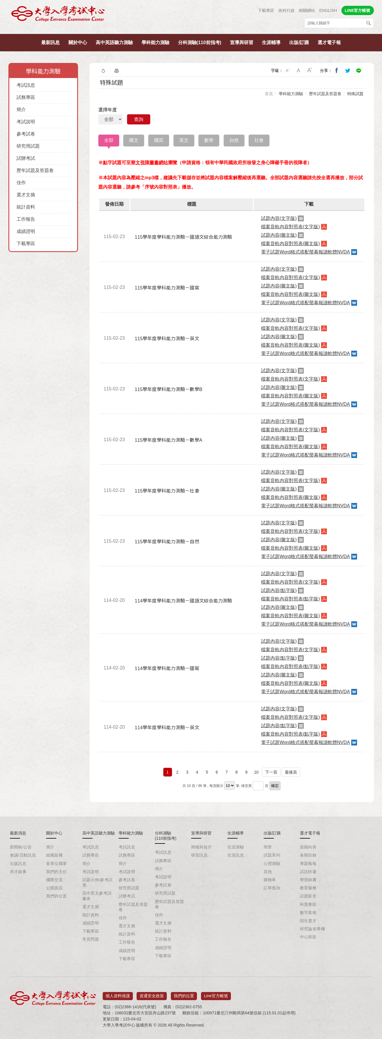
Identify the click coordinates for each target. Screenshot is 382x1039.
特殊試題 (355, 93)
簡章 (268, 847)
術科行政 (286, 10)
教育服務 (308, 888)
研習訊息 (199, 855)
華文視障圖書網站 (149, 162)
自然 (234, 140)
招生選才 (308, 920)
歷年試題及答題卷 (35, 170)
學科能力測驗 (155, 42)
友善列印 (116, 70)
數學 (208, 140)
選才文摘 (26, 194)
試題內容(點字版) (279, 590)
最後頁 (291, 772)
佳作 (21, 182)
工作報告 (26, 219)
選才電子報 (329, 42)
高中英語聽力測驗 (114, 42)
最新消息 (18, 833)
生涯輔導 (271, 42)
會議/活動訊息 (23, 855)
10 (256, 772)
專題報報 (308, 863)
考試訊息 (26, 85)
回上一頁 (103, 70)
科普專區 (308, 904)
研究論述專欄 (312, 928)
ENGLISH (328, 10)
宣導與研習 (241, 42)
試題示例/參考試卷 (97, 882)
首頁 (269, 93)
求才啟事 (18, 871)
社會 (259, 140)
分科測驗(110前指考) (199, 42)
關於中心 (77, 42)
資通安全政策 (152, 994)
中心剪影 (308, 937)
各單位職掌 (56, 863)
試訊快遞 (308, 871)
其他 (268, 871)
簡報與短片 (201, 847)
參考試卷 (26, 133)
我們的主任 (56, 871)
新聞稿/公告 (21, 847)
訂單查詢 (272, 888)
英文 (184, 140)
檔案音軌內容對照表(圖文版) (290, 243)
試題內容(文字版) (279, 218)
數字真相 (308, 912)
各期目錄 (308, 855)
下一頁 (271, 772)
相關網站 (307, 10)
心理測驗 (272, 863)
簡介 (21, 109)
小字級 (287, 70)
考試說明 (26, 121)
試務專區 (26, 97)
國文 (133, 140)
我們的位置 (56, 896)
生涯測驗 (235, 847)
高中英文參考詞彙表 (97, 896)
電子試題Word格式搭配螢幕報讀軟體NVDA (305, 251)
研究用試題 (28, 146)
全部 (108, 140)
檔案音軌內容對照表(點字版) (290, 598)
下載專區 (266, 10)
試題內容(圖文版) (279, 235)
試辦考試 (26, 158)
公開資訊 (54, 888)
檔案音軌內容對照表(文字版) (290, 226)
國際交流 (54, 879)
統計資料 (26, 206)
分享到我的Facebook (336, 70)
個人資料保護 (118, 994)
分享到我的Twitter (347, 70)
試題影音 (308, 896)
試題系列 (272, 855)
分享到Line (358, 70)
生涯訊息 (235, 855)
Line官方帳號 (216, 994)
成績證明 (26, 231)
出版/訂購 (299, 42)
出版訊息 (18, 863)
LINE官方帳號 (357, 10)
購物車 (270, 879)
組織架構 (54, 855)
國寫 (158, 140)
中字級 (298, 70)
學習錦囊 (308, 879)
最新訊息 (50, 42)
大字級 (309, 70)
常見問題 (90, 939)
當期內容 (308, 847)
